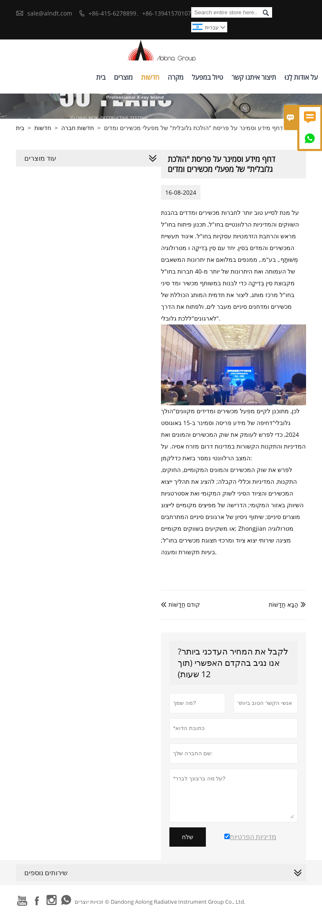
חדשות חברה (77, 128)
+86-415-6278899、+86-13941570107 (139, 13)
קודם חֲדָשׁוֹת (180, 604)
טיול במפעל (207, 77)
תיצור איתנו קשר (253, 77)
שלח (187, 837)
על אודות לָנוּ (301, 77)
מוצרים (123, 77)
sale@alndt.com (49, 13)
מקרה (176, 77)
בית (100, 77)
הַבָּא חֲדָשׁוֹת (283, 604)
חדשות (150, 77)
